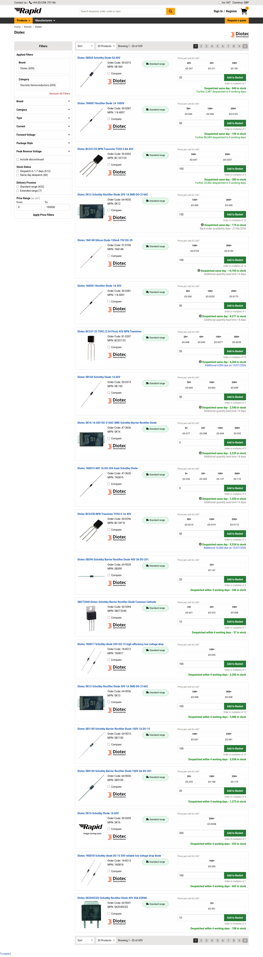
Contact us (20, 2)
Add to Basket (235, 77)
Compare (115, 73)
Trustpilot (5, 953)
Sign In (218, 11)
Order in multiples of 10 (234, 220)
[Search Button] (170, 11)
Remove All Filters (60, 93)
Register (231, 11)
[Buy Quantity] (201, 77)
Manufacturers (43, 20)
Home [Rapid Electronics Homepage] (17, 26)
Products (22, 20)
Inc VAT (225, 2)
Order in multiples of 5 (235, 175)
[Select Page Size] (106, 46)
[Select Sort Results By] (85, 46)
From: (21, 202)
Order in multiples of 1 (235, 83)
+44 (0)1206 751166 (42, 2)
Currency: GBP (240, 2)
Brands (28, 26)
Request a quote (237, 20)
